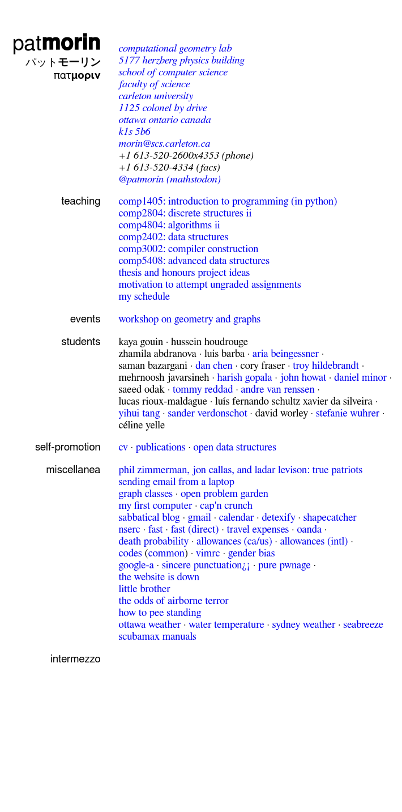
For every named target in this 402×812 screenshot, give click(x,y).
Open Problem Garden (224, 493)
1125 (128, 108)
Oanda (309, 529)
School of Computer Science (172, 72)
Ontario (163, 119)
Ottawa (132, 119)
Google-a (135, 565)
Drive (196, 108)
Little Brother (144, 589)
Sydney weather (304, 624)
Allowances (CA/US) (234, 541)
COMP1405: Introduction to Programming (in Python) (227, 201)
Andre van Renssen (278, 389)
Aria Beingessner (286, 353)
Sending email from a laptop (176, 482)
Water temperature (226, 624)
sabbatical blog (148, 517)
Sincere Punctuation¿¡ (206, 565)
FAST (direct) (195, 529)
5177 (128, 60)
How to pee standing (159, 612)
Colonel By (162, 108)
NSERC (129, 529)
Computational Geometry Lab (175, 48)
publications (161, 447)
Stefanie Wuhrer (347, 413)
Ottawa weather (149, 624)
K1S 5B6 (134, 131)
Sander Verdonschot (207, 413)
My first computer (155, 505)
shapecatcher (330, 517)
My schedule (144, 296)
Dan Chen (213, 365)
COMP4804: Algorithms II (169, 225)
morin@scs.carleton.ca (164, 143)
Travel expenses (257, 529)
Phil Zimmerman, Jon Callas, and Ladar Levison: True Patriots (240, 470)
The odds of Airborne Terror (173, 601)
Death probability (153, 541)
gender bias (251, 553)
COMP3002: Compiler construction (188, 249)
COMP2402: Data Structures (173, 237)
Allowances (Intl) (314, 541)
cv (122, 447)
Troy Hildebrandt (326, 365)
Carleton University (155, 96)
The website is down (158, 577)
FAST (155, 529)
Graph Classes (145, 493)
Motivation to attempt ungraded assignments (209, 284)
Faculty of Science (154, 84)
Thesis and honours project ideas (184, 272)
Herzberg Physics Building (193, 60)
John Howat (303, 377)
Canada (196, 119)
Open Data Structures (235, 447)
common (166, 553)
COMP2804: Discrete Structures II (184, 213)
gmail (199, 517)
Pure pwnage (284, 565)
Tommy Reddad (203, 389)
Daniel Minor (360, 377)
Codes (130, 553)
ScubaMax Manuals (157, 636)
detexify (278, 517)
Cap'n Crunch (226, 505)
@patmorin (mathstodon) (169, 179)
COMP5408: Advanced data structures (194, 261)
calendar (236, 517)
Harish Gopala (244, 377)
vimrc (208, 553)
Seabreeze (363, 624)
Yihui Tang (139, 413)
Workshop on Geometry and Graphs (189, 319)
